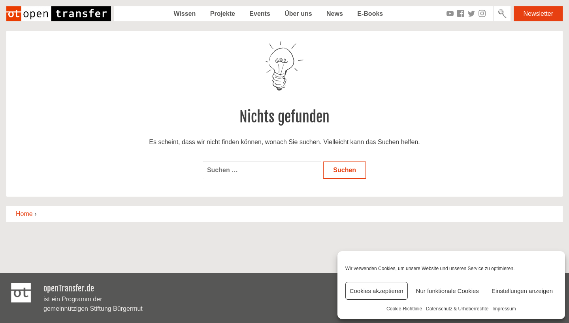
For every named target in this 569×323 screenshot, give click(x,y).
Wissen (184, 13)
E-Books (370, 13)
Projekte (222, 13)
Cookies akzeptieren (376, 290)
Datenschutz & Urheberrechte (457, 309)
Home (24, 213)
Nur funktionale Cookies (447, 290)
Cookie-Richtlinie (404, 309)
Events (259, 13)
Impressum (504, 309)
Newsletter (538, 13)
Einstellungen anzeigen (522, 290)
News (334, 13)
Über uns (298, 13)
